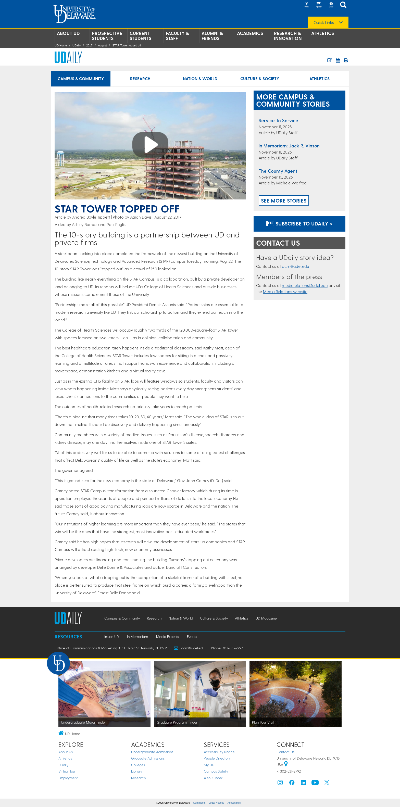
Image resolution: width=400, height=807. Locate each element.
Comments (199, 802)
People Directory (217, 758)
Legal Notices (216, 802)
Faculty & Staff (177, 36)
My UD (209, 765)
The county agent (278, 170)
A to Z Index (213, 778)
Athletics (322, 33)
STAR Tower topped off (126, 45)
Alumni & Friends (212, 36)
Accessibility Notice (219, 752)
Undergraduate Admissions (152, 752)
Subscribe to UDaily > (299, 223)
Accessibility (234, 802)
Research (138, 778)
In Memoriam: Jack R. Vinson (289, 145)
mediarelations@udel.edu (305, 285)
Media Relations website (285, 291)
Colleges (138, 765)
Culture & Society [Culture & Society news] (259, 78)
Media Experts (167, 636)
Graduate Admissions (148, 758)
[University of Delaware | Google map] (286, 764)
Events (192, 636)
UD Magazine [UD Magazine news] (266, 618)
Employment (68, 778)
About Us (65, 752)
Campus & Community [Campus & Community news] (81, 78)
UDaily (76, 45)
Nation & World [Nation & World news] (200, 78)
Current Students (140, 36)
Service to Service (278, 120)
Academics (250, 33)
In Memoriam (137, 636)
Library (136, 771)
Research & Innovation (288, 36)
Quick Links (324, 22)
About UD (68, 33)
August (102, 45)
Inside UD (111, 636)
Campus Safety (216, 771)
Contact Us (285, 752)
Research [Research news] (140, 78)
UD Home (61, 45)
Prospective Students (107, 36)
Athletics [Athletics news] (319, 78)
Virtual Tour (67, 771)
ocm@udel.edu (295, 266)
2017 (89, 45)
